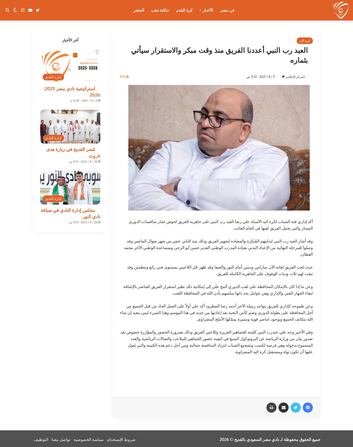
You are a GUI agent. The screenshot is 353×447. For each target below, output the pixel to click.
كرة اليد (305, 39)
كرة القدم (184, 10)
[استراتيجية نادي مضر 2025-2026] (70, 64)
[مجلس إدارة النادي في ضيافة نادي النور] (70, 186)
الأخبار (208, 10)
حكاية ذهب (160, 10)
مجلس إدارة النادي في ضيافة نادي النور (70, 211)
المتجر (138, 10)
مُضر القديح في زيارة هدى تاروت (73, 151)
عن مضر (227, 10)
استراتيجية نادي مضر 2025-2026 (71, 90)
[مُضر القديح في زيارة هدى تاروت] (70, 125)
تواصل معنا (61, 437)
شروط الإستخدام (121, 437)
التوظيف (41, 437)
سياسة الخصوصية (89, 437)
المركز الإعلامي (294, 75)
